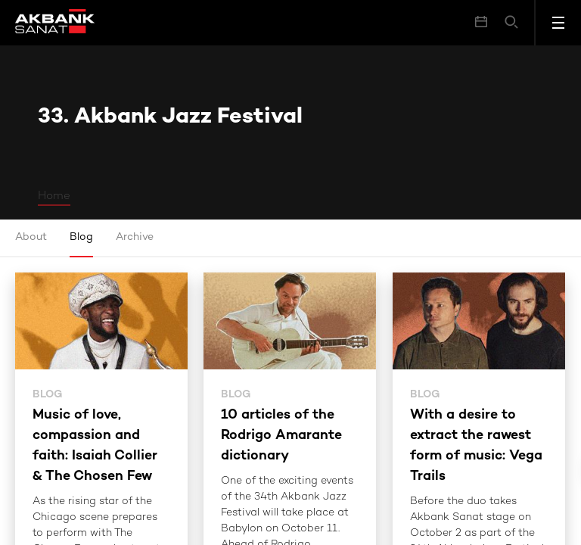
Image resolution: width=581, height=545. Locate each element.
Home (54, 196)
